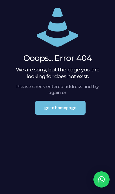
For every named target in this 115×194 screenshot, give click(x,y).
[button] (101, 179)
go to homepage (60, 108)
